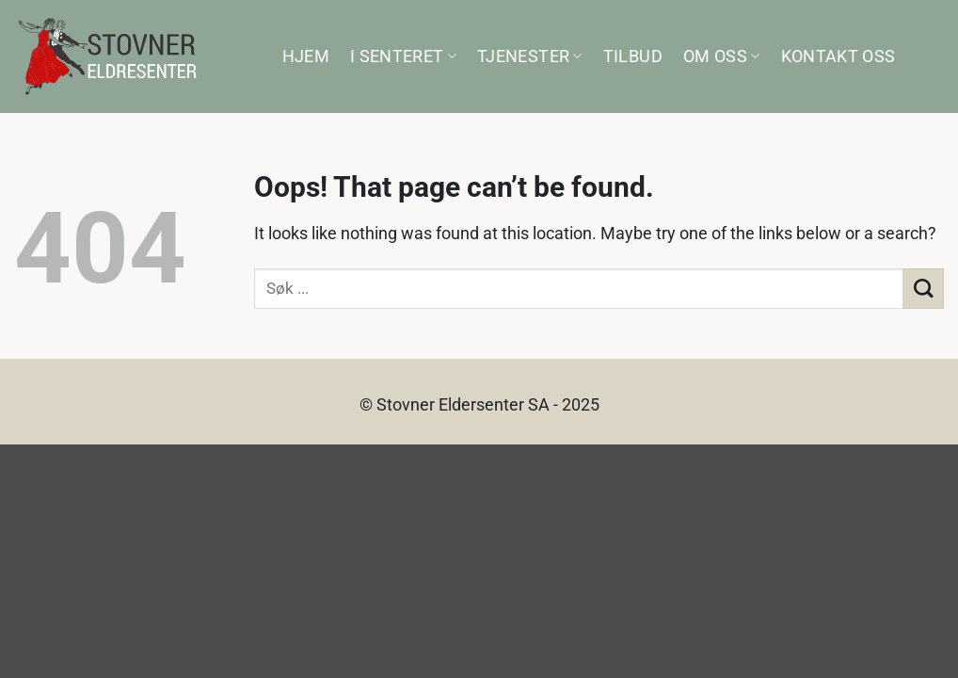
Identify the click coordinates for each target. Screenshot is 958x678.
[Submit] (923, 288)
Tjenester (530, 56)
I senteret (403, 56)
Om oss (721, 56)
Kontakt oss (838, 56)
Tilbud (633, 56)
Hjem (305, 56)
